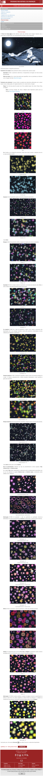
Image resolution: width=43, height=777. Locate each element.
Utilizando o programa (5, 12)
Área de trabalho (4, 10)
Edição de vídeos (7, 766)
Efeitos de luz (4, 13)
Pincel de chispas (4, 20)
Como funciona (4, 8)
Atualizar (33, 766)
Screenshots (4, 27)
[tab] (21, 9)
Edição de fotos (7, 765)
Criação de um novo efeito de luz (8, 15)
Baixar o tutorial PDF (5, 29)
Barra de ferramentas (5, 18)
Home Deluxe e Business (14, 91)
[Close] (41, 769)
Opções (2, 21)
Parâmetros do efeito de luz (7, 16)
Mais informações (17, 78)
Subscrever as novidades (21, 759)
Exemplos (3, 25)
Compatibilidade (21, 765)
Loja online (20, 766)
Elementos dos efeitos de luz (7, 23)
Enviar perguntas (35, 765)
